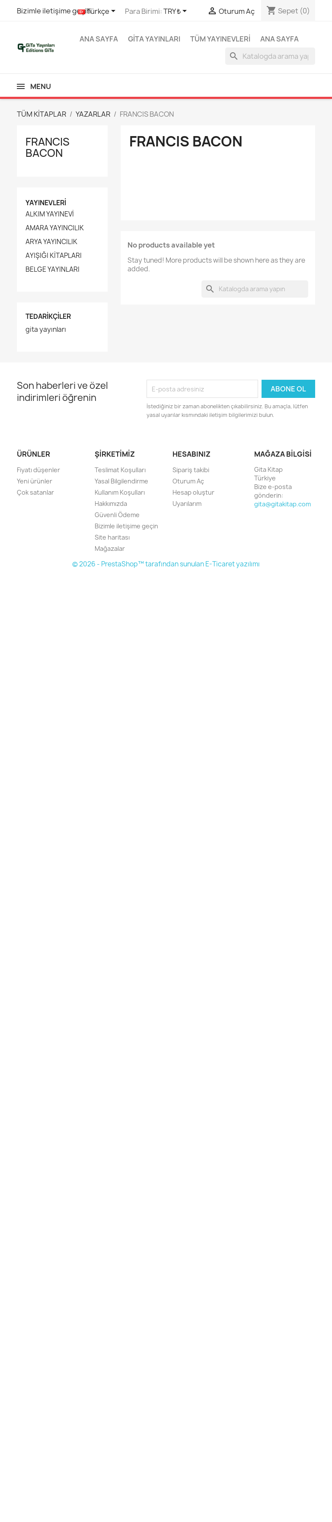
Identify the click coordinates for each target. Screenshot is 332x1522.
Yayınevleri (46, 202)
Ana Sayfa (99, 39)
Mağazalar (110, 548)
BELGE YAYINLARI (53, 269)
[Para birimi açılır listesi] (176, 11)
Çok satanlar (35, 492)
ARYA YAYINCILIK (51, 242)
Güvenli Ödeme (117, 515)
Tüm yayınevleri (220, 39)
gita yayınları (46, 329)
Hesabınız (191, 454)
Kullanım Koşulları (120, 492)
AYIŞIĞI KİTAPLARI (54, 255)
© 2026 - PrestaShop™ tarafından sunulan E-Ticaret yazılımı (166, 564)
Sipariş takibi (190, 470)
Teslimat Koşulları (120, 470)
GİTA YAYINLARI (154, 39)
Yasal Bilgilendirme (121, 481)
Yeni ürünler (34, 481)
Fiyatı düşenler (38, 470)
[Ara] (270, 56)
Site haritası (112, 537)
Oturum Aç (188, 481)
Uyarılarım (186, 503)
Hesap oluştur (193, 492)
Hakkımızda (111, 503)
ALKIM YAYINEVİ (50, 214)
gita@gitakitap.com (282, 504)
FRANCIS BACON (48, 147)
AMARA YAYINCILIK (55, 228)
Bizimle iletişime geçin (54, 11)
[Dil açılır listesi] (98, 11)
